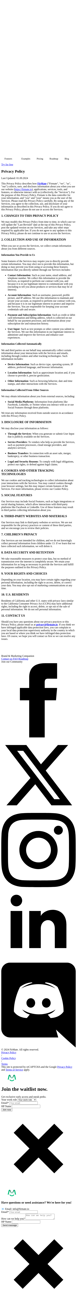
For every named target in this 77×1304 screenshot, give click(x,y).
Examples (25, 159)
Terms (4, 1064)
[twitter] (38, 811)
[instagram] (38, 886)
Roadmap (54, 159)
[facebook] (38, 736)
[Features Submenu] (15, 159)
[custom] (38, 1046)
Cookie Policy (8, 1058)
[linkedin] (38, 961)
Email (5, 1102)
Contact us (7, 658)
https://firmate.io (23, 189)
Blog (67, 159)
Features (8, 159)
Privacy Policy (8, 1052)
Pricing (40, 159)
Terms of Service (14, 1069)
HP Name (6, 1106)
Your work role (9, 1099)
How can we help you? (13, 1219)
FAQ (15, 658)
